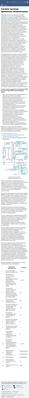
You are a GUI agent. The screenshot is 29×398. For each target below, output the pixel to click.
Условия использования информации (8, 395)
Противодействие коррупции (7, 393)
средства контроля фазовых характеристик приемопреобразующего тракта (13, 135)
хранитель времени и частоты (9, 133)
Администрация (15, 391)
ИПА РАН (6, 389)
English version (20, 395)
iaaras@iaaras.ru (19, 385)
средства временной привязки (10, 137)
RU (7, 2)
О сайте (15, 393)
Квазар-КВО (10, 16)
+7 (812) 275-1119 (19, 387)
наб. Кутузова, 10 (7, 385)
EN (10, 2)
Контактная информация (6, 391)
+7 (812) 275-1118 (7, 387)
